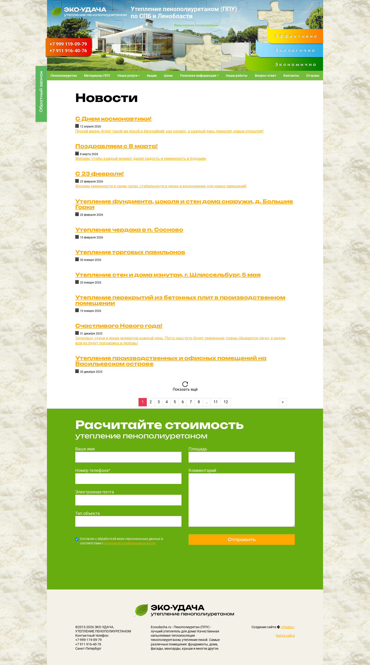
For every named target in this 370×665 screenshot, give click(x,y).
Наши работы (237, 75)
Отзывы (313, 75)
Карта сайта (285, 635)
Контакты (291, 75)
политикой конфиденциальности (129, 543)
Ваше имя (85, 448)
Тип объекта (87, 513)
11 (216, 402)
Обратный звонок (41, 91)
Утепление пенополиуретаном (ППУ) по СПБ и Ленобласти (184, 12)
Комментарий (202, 470)
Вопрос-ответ (265, 75)
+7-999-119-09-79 (88, 640)
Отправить (242, 539)
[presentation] (111, 560)
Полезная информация (198, 75)
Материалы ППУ (97, 75)
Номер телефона (92, 470)
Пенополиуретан (63, 75)
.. (207, 402)
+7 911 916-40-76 (88, 644)
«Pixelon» (288, 627)
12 (226, 402)
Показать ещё (185, 389)
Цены (168, 75)
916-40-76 (68, 50)
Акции (152, 75)
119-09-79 (68, 44)
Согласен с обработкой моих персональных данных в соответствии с (119, 541)
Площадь (198, 448)
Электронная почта (94, 491)
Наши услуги (128, 75)
